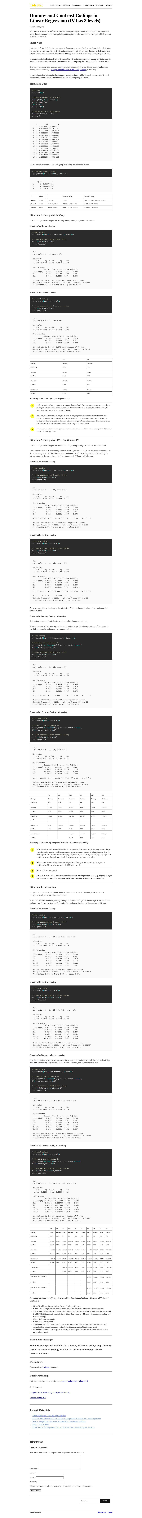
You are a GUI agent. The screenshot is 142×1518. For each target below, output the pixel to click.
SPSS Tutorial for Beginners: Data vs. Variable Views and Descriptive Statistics (63, 1427)
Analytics (66, 5)
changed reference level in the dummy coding (69, 70)
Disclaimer (102, 1515)
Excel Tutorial (76, 5)
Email (32, 1480)
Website (33, 1484)
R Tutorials (100, 5)
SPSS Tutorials (56, 5)
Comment (34, 1471)
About (110, 1515)
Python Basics (89, 5)
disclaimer (46, 1367)
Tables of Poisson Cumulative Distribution (49, 1416)
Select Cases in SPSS (40, 1424)
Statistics (109, 5)
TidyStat (36, 5)
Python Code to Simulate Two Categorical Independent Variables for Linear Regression (66, 1419)
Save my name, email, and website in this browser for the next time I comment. (62, 1489)
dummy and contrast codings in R (74, 1381)
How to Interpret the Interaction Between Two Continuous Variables (59, 1421)
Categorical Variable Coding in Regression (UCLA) (50, 1392)
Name (33, 1476)
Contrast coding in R (38, 1398)
